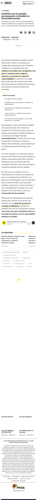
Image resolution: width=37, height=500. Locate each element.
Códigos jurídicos (19, 261)
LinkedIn (29, 32)
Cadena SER (8, 3)
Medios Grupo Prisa (18, 491)
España (26, 252)
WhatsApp (34, 32)
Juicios (31, 263)
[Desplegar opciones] (33, 222)
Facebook (21, 32)
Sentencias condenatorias (11, 258)
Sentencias (7, 261)
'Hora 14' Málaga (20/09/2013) (7, 431)
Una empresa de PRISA (18, 486)
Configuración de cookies (18, 481)
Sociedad (5, 10)
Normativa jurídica (19, 263)
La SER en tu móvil (24, 478)
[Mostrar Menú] (2, 3)
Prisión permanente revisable (12, 252)
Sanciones (7, 263)
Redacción (5, 37)
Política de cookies (13, 478)
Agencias (15, 37)
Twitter (25, 32)
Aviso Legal (6, 476)
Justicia (29, 266)
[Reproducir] (4, 223)
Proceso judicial (8, 266)
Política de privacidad (27, 476)
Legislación (20, 266)
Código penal (26, 258)
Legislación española (10, 255)
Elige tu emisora (28, 4)
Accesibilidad (15, 476)
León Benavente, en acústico (26, 431)
